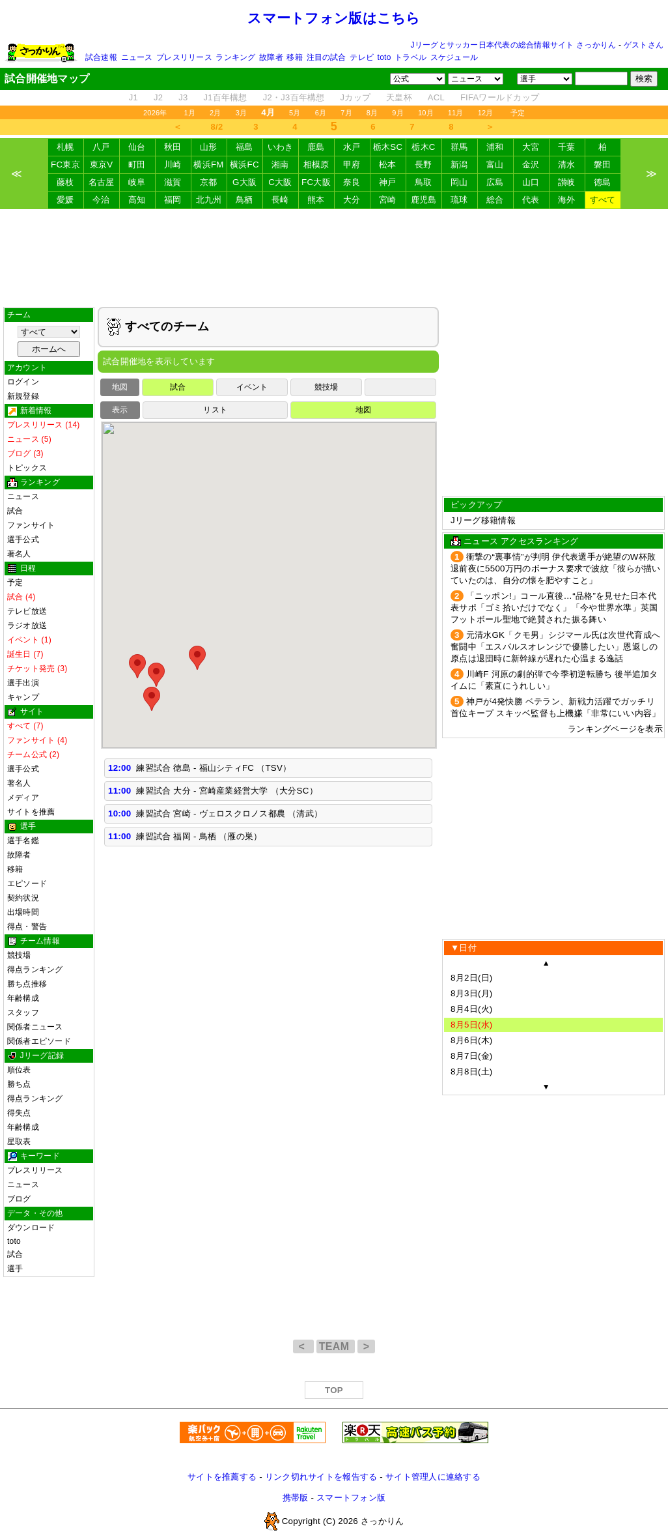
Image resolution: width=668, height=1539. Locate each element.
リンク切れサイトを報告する (321, 1477)
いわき (281, 147)
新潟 (459, 164)
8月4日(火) (472, 1009)
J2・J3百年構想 (294, 97)
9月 (398, 113)
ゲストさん (643, 45)
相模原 (316, 164)
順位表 (19, 1069)
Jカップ (356, 97)
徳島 (602, 182)
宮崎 (388, 200)
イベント (252, 387)
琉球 (459, 200)
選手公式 (23, 539)
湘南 (280, 164)
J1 (133, 97)
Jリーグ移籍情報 (483, 520)
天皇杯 (399, 97)
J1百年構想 (225, 97)
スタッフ (23, 1012)
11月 (456, 113)
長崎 (280, 200)
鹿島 (316, 147)
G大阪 (244, 182)
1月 (190, 113)
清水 (567, 164)
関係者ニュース (35, 1026)
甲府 (352, 164)
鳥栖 (244, 200)
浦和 (495, 147)
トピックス (27, 467)
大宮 (531, 147)
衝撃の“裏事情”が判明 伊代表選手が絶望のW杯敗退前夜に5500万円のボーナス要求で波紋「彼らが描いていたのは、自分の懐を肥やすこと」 (556, 568)
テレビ (362, 57)
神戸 (388, 182)
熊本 (316, 200)
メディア (23, 797)
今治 (101, 200)
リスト (215, 409)
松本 (388, 164)
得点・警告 (27, 926)
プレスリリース (184, 57)
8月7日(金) (472, 1056)
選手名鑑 (23, 840)
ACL (436, 97)
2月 (215, 113)
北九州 (209, 200)
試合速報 (101, 57)
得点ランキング (35, 969)
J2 (158, 97)
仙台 (137, 147)
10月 (426, 113)
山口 (531, 182)
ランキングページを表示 (615, 729)
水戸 (352, 147)
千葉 (567, 147)
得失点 (19, 1112)
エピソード (27, 883)
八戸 (101, 147)
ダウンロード (31, 1227)
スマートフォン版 (350, 1498)
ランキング (235, 57)
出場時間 (23, 912)
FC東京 (65, 164)
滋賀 (173, 182)
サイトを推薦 (31, 811)
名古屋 (102, 182)
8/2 (217, 127)
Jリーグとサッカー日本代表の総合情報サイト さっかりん (514, 45)
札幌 (65, 147)
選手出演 (23, 682)
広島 (495, 182)
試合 (15, 510)
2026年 (155, 113)
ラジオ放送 (27, 625)
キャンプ (23, 697)
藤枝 (65, 182)
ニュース (137, 57)
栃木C (423, 147)
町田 (137, 164)
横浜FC (244, 164)
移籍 (294, 57)
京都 (208, 182)
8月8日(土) (472, 1071)
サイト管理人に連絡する (432, 1477)
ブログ (19, 1198)
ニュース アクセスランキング (521, 541)
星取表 (19, 1141)
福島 (244, 147)
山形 (208, 147)
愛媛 (65, 200)
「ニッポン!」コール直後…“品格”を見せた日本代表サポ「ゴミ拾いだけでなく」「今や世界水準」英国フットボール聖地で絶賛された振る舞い (554, 607)
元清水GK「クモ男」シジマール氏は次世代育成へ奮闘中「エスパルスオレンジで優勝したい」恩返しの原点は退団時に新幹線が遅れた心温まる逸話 (555, 646)
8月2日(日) (472, 978)
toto (384, 57)
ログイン (23, 381)
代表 (531, 200)
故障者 (271, 57)
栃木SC (388, 147)
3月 (241, 113)
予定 (517, 113)
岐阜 (137, 182)
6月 (321, 113)
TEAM (335, 1346)
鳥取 (423, 182)
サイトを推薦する (222, 1477)
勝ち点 (19, 1084)
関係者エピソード (39, 1041)
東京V (101, 164)
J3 (183, 97)
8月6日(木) (472, 1040)
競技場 (19, 955)
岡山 (459, 182)
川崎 (173, 164)
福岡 (173, 200)
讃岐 (567, 182)
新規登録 (23, 396)
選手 (15, 1268)
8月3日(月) (472, 993)
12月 (486, 113)
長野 (423, 164)
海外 (567, 200)
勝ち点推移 (27, 983)
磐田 (602, 164)
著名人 (19, 553)
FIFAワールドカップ (499, 97)
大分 (352, 200)
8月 (372, 113)
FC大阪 (316, 182)
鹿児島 (424, 200)
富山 (495, 164)
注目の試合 (326, 57)
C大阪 (280, 182)
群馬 (459, 147)
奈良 (352, 182)
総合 (495, 200)
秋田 (173, 147)
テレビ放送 (27, 611)
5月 (295, 113)
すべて (603, 200)
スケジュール (454, 57)
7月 (346, 113)
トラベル (410, 57)
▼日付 (464, 948)
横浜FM (208, 164)
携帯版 (296, 1498)
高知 (137, 200)
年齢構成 (23, 998)
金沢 (531, 164)
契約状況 (23, 897)
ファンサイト (31, 525)
